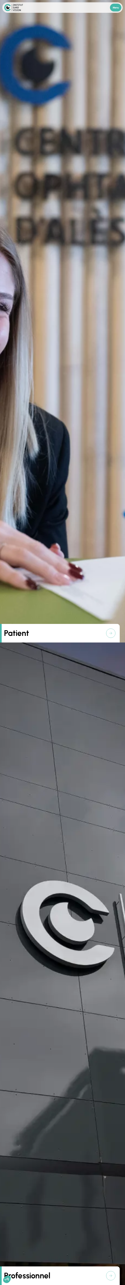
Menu (116, 7)
